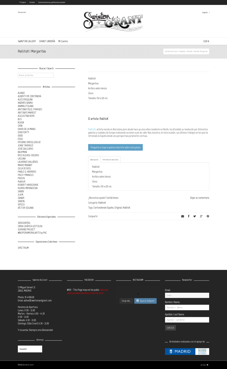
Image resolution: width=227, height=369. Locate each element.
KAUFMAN (22, 152)
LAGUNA (22, 158)
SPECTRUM (23, 247)
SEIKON (21, 201)
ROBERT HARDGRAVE (28, 184)
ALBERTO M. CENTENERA (29, 96)
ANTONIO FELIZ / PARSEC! (30, 109)
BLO (20, 119)
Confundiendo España (104, 207)
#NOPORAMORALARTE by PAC (32, 232)
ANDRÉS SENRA (25, 102)
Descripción (94, 159)
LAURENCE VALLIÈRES (28, 161)
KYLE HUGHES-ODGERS (28, 155)
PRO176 (21, 178)
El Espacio (22, 2)
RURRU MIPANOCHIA (28, 188)
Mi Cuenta (63, 41)
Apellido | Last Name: (174, 314)
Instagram (204, 2)
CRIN (20, 125)
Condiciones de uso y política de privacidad (51, 2)
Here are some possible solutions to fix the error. (87, 291)
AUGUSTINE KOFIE (26, 115)
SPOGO (21, 204)
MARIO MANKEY (25, 165)
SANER (21, 198)
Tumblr (209, 2)
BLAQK (21, 122)
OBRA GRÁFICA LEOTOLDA (30, 226)
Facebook (199, 2)
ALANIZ (21, 93)
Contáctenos (112, 197)
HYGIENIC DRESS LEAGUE (29, 142)
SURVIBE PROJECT (26, 229)
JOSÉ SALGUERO (25, 148)
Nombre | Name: (172, 302)
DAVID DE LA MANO (26, 129)
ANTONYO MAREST (27, 112)
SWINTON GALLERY (27, 41)
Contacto (32, 2)
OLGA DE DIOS (24, 168)
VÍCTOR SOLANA (26, 207)
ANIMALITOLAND (26, 106)
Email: (167, 290)
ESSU (20, 138)
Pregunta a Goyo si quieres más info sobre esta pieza (115, 147)
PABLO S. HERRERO (27, 171)
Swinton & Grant (28, 365)
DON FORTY (23, 132)
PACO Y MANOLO (26, 175)
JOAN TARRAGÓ (25, 145)
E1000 (20, 135)
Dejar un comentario (199, 197)
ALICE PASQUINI (25, 99)
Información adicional (110, 159)
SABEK (21, 191)
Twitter (195, 2)
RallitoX (92, 129)
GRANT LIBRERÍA (47, 41)
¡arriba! (204, 365)
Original (118, 207)
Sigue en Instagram (145, 300)
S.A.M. (21, 194)
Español (205, 12)
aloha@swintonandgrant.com (38, 300)
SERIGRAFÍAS (24, 222)
